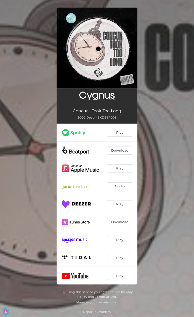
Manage (82, 302)
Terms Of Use (105, 297)
